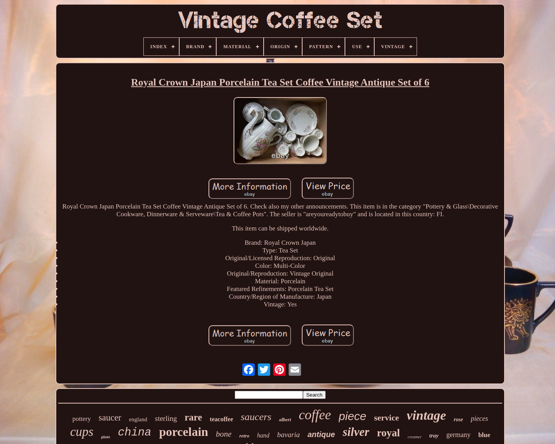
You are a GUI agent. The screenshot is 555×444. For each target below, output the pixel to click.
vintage (426, 415)
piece (353, 416)
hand (263, 435)
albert (285, 419)
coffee (315, 414)
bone (224, 434)
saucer (110, 417)
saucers (256, 416)
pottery (81, 418)
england (138, 419)
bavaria (288, 435)
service (386, 417)
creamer (415, 436)
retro (244, 436)
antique (321, 434)
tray (434, 435)
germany (458, 435)
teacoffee (221, 419)
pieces (479, 418)
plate (105, 436)
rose (458, 419)
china (134, 432)
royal (388, 433)
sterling (166, 418)
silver (356, 432)
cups (82, 432)
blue (484, 435)
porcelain (183, 432)
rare (193, 417)
